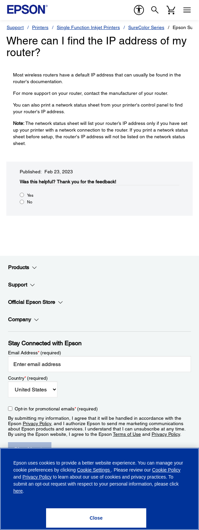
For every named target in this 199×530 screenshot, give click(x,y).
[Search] (155, 10)
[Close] (96, 518)
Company (23, 319)
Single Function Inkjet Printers (88, 27)
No (29, 202)
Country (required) (28, 378)
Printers (40, 27)
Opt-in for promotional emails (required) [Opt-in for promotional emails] (56, 408)
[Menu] (187, 10)
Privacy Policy (37, 423)
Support (15, 27)
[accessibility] (139, 10)
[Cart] (171, 10)
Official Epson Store (35, 302)
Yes (30, 195)
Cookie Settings (94, 470)
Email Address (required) (34, 352)
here (18, 491)
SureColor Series (146, 27)
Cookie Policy (166, 470)
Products (22, 267)
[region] (99, 489)
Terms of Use (127, 434)
